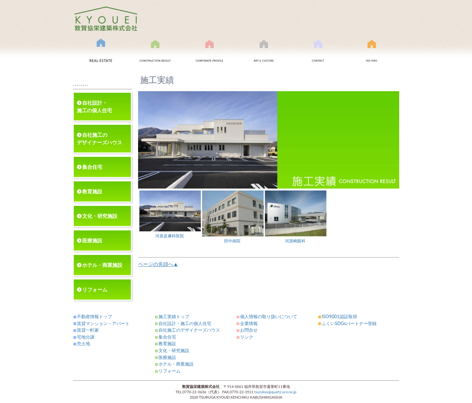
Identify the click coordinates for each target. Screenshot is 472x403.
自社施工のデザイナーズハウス (99, 138)
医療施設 (92, 240)
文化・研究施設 (99, 216)
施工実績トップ (173, 316)
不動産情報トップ (94, 316)
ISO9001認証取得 (372, 54)
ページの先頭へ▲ (158, 264)
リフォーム (94, 289)
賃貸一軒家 (88, 330)
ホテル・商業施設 (102, 265)
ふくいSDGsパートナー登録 (349, 323)
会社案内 (210, 54)
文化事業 (264, 54)
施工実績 (155, 54)
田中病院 (233, 217)
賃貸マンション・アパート (103, 323)
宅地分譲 (85, 337)
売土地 (83, 343)
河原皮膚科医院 (170, 214)
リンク (246, 337)
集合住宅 (92, 167)
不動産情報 (101, 53)
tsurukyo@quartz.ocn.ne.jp (275, 392)
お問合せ (318, 54)
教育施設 (92, 191)
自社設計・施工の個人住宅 (94, 106)
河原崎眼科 (295, 217)
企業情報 (249, 323)
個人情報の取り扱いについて (268, 316)
